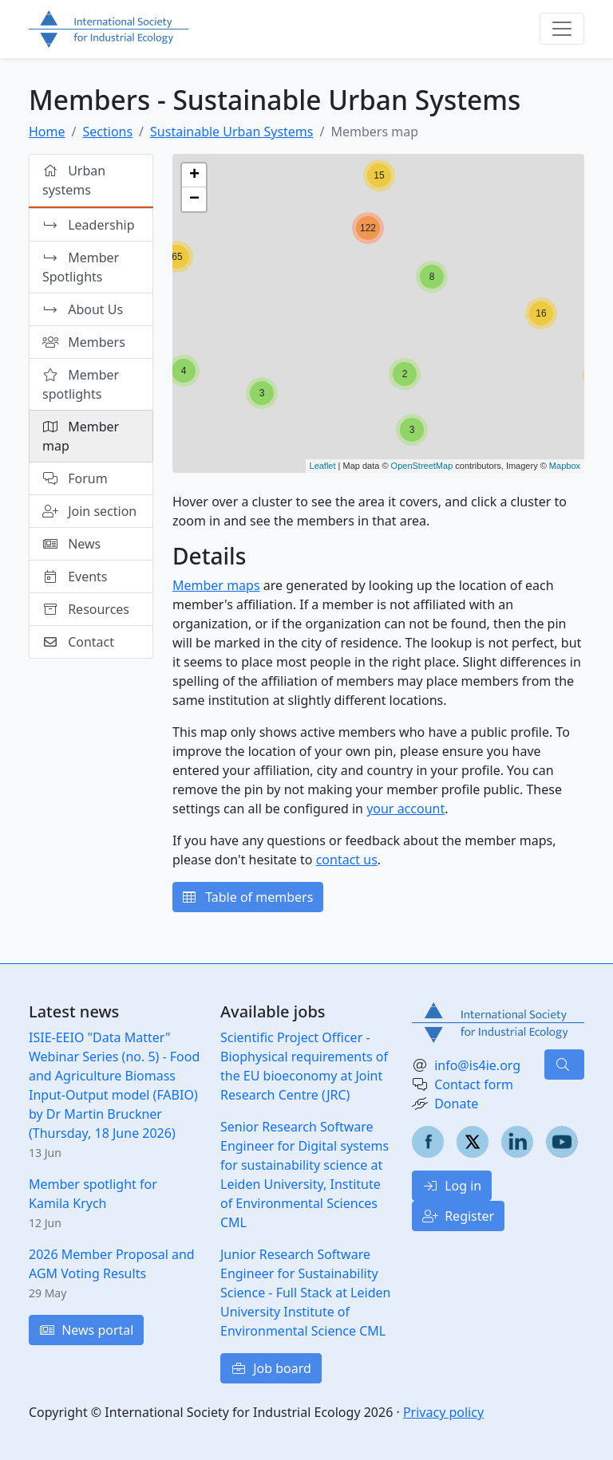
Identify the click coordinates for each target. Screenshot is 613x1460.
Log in (451, 1185)
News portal (86, 1330)
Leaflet (323, 465)
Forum (75, 478)
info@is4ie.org (477, 1065)
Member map (80, 436)
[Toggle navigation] (562, 29)
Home (47, 131)
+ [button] (194, 175)
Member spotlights (80, 384)
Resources (85, 609)
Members (83, 342)
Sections (107, 131)
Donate (456, 1103)
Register (458, 1216)
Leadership (89, 225)
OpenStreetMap (422, 465)
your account (405, 808)
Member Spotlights (80, 267)
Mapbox (564, 465)
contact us (347, 859)
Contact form (473, 1084)
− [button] (194, 199)
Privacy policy (443, 1412)
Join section (89, 511)
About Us (83, 309)
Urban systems (73, 180)
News (71, 544)
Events (75, 576)
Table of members (248, 897)
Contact (78, 642)
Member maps (216, 585)
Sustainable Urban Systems (231, 131)
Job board (271, 1368)
